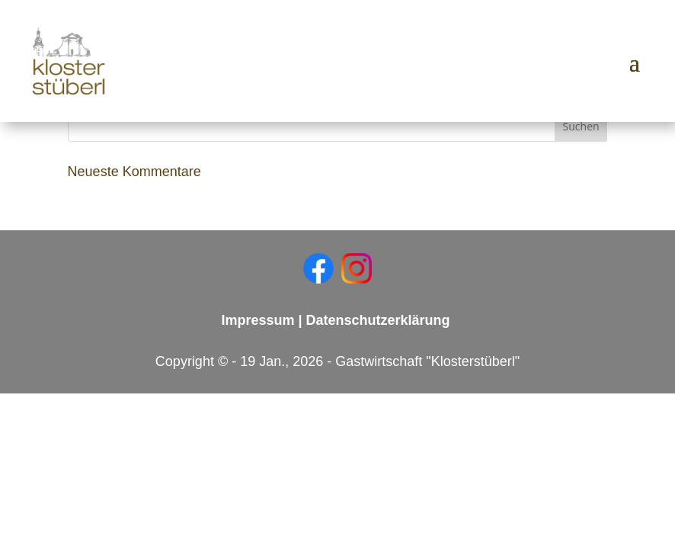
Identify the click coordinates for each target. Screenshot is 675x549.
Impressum (257, 320)
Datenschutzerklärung (378, 320)
